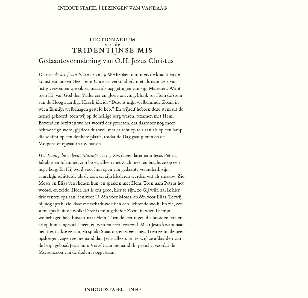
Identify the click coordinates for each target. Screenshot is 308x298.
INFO (134, 289)
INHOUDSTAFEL (77, 8)
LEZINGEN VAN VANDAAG (134, 8)
